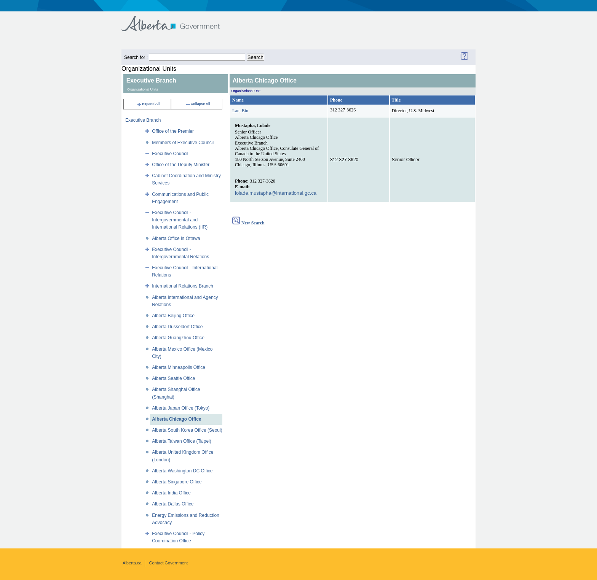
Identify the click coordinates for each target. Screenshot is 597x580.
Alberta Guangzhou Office (178, 337)
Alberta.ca (132, 563)
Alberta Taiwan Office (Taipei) (181, 441)
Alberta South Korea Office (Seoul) (187, 430)
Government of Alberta (177, 20)
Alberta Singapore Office (177, 482)
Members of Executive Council (183, 142)
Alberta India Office (171, 493)
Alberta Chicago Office (176, 419)
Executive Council (170, 153)
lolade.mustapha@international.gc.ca (275, 193)
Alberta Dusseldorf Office (177, 326)
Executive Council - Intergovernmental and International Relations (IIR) (180, 220)
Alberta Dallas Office (172, 504)
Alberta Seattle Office (173, 378)
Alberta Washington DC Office (182, 471)
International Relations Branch (182, 286)
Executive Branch (143, 120)
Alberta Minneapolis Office (178, 367)
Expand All (148, 104)
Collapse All (197, 104)
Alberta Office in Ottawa (176, 238)
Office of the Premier (173, 131)
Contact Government (168, 563)
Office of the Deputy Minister (180, 164)
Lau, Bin (240, 110)
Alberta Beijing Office (173, 315)
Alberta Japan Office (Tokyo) (180, 408)
